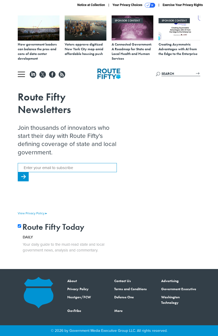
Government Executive (178, 289)
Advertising (170, 280)
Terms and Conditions (130, 289)
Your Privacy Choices (134, 5)
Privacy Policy (78, 289)
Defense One (124, 297)
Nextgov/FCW (79, 297)
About (72, 280)
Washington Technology (170, 300)
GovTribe (74, 310)
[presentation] (57, 197)
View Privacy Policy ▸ (32, 213)
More (118, 310)
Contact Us (122, 280)
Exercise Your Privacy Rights (183, 5)
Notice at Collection (91, 5)
